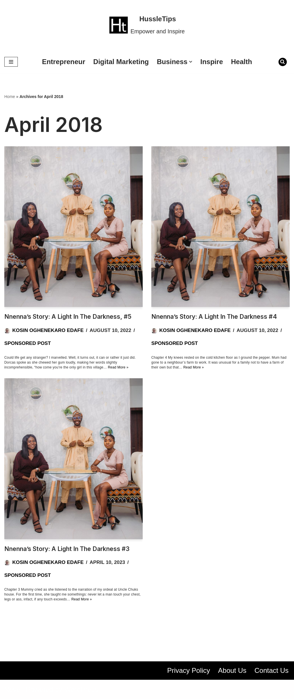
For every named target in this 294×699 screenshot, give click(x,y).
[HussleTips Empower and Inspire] (147, 25)
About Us (232, 670)
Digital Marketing (121, 62)
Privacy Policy (188, 670)
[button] (190, 62)
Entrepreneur (63, 62)
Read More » (118, 367)
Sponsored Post (27, 343)
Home (9, 96)
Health (241, 62)
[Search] (282, 62)
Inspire (211, 62)
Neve (12, 689)
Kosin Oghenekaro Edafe (48, 330)
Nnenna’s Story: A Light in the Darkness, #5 (67, 316)
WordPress (81, 689)
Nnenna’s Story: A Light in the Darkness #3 (66, 548)
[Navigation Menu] (11, 62)
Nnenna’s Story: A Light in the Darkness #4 (214, 316)
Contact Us (271, 670)
